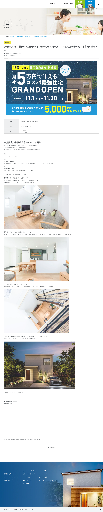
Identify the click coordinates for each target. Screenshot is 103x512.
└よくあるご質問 (26, 483)
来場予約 (59, 471)
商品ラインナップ (8, 480)
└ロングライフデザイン (28, 477)
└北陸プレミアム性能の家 (28, 474)
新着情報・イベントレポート (46, 480)
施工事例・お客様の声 (9, 474)
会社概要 (71, 3)
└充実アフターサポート (28, 480)
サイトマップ (21, 509)
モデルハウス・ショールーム (11, 477)
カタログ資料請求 (80, 2)
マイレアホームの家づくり (28, 471)
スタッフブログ (43, 474)
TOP (4, 36)
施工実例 (66, 3)
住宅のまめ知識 (43, 477)
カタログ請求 (60, 474)
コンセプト (50, 3)
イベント (8, 36)
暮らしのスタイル (58, 3)
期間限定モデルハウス (90, 2)
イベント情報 (42, 471)
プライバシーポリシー (29, 509)
